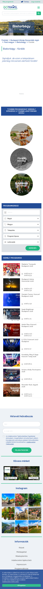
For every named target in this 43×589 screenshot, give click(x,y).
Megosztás (33, 478)
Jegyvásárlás (35, 2)
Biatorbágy (21, 42)
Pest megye (9, 42)
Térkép (25, 2)
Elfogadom (21, 585)
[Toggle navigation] (38, 7)
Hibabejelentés (21, 556)
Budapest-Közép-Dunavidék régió (25, 40)
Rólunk (21, 548)
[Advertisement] (21, 80)
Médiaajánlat (21, 552)
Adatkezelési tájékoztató (21, 560)
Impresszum (21, 564)
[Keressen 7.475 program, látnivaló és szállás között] (19, 13)
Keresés (32, 248)
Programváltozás (21, 569)
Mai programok (8, 2)
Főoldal (5, 40)
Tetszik (10, 478)
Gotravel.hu (15, 468)
